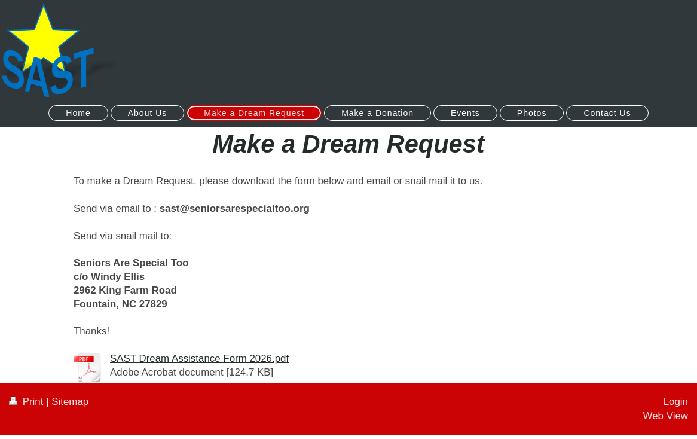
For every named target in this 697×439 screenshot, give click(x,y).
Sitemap (69, 401)
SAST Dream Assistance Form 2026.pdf (199, 358)
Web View (665, 416)
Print (27, 401)
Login (676, 401)
